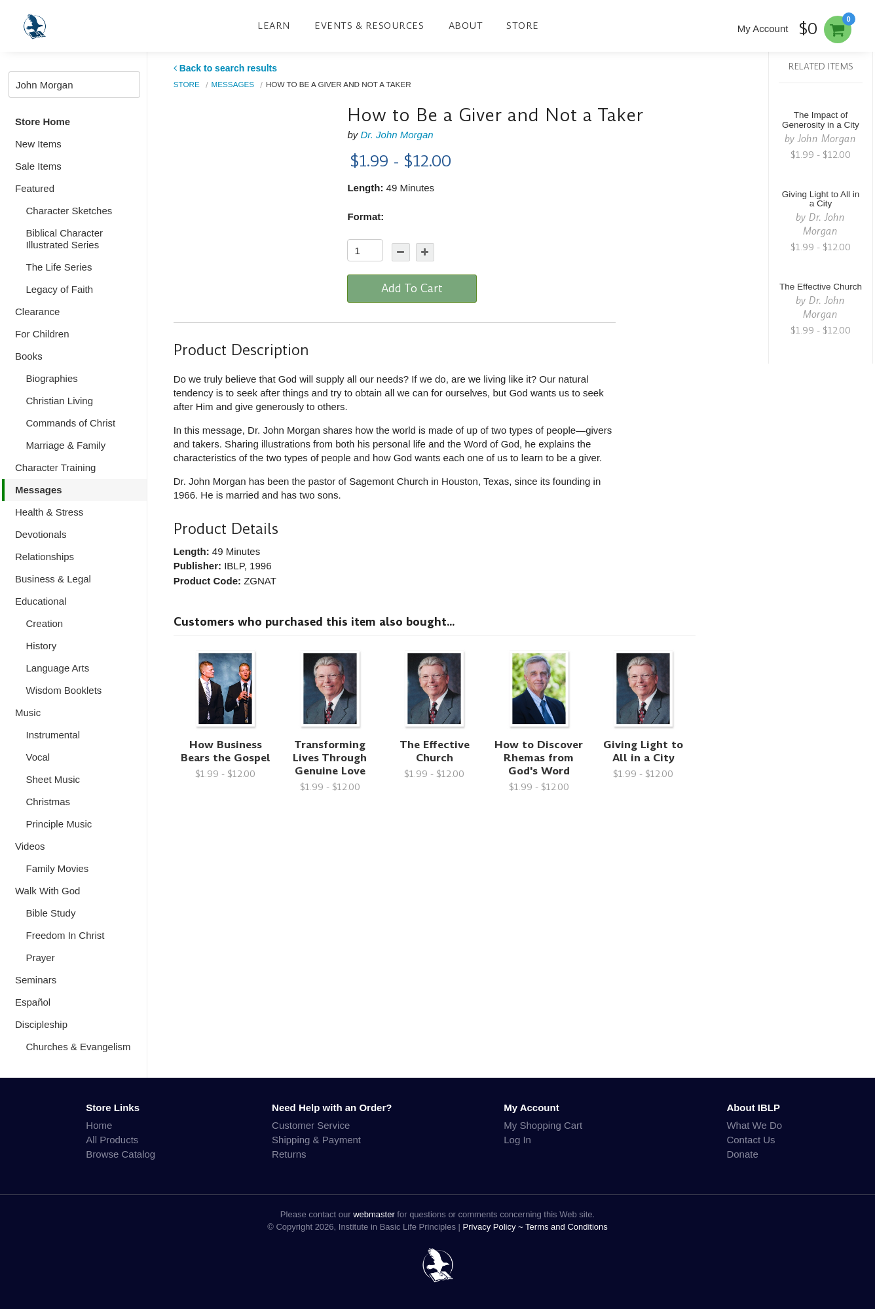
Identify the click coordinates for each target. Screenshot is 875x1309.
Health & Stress (49, 512)
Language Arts (58, 667)
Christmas (48, 801)
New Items (38, 143)
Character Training (55, 467)
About (466, 25)
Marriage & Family (66, 445)
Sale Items (38, 166)
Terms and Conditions (566, 1227)
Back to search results (225, 68)
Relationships (44, 556)
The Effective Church (435, 751)
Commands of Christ (71, 422)
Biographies (52, 378)
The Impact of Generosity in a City (820, 120)
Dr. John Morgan (396, 134)
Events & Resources (369, 25)
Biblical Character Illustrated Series (64, 238)
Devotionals (40, 534)
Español (32, 1002)
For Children (42, 333)
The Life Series (59, 267)
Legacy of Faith (60, 289)
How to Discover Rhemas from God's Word (538, 757)
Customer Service (311, 1125)
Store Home (42, 121)
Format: (365, 216)
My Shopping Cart (543, 1125)
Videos (30, 846)
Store (522, 25)
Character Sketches (69, 210)
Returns (289, 1154)
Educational (40, 601)
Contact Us (750, 1139)
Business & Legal (53, 578)
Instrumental (53, 734)
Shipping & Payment (316, 1139)
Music (28, 712)
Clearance (37, 311)
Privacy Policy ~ (494, 1227)
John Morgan (827, 138)
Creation (45, 623)
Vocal (38, 757)
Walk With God (47, 890)
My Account (763, 28)
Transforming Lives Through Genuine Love (330, 757)
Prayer (40, 957)
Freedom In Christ (65, 935)
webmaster (374, 1214)
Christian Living (60, 400)
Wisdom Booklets (64, 690)
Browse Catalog (120, 1154)
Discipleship (41, 1024)
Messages (38, 489)
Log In (517, 1139)
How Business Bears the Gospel (225, 751)
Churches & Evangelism (78, 1046)
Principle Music (59, 823)
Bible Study (51, 913)
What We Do (754, 1125)
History (41, 645)
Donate (742, 1154)
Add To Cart (412, 288)
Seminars (35, 979)
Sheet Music (53, 779)
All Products (112, 1139)
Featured (34, 188)
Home (99, 1125)
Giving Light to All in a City (643, 751)
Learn (273, 25)
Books (29, 356)
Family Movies (57, 868)
